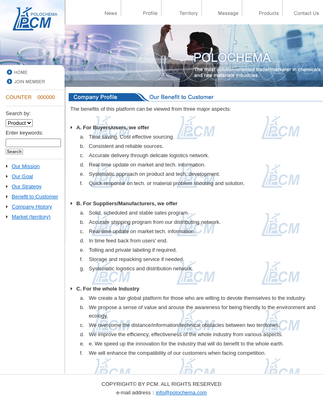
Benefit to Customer (35, 197)
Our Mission (26, 166)
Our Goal (22, 176)
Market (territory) (31, 217)
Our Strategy (27, 186)
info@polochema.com (181, 392)
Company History (32, 207)
